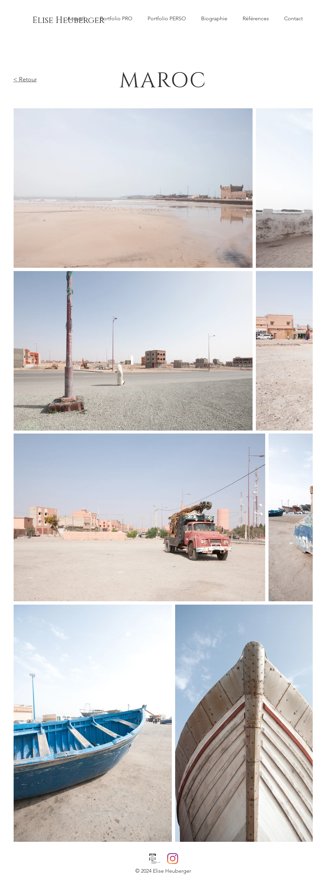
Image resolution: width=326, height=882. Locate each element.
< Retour (25, 79)
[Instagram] (172, 858)
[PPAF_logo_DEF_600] (154, 858)
